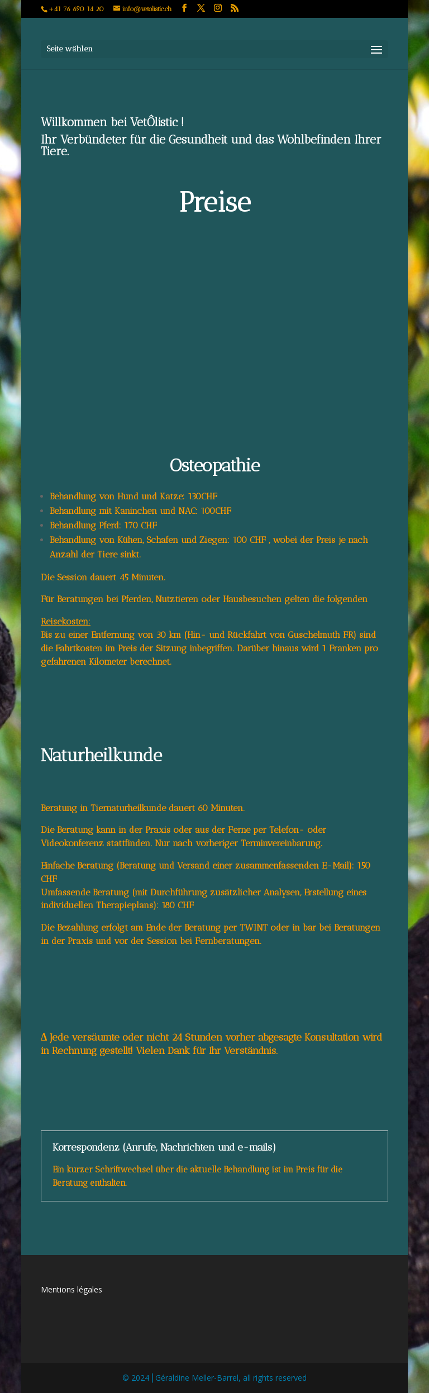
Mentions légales (71, 1289)
